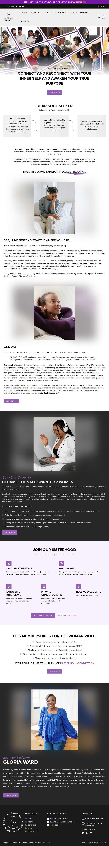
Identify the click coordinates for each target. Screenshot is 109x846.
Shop (48, 13)
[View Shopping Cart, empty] (103, 17)
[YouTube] (23, 6)
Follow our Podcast (94, 819)
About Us (84, 13)
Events (23, 13)
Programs (36, 13)
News (73, 13)
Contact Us (24, 21)
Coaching (61, 13)
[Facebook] (17, 6)
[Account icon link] (101, 6)
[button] (9, 6)
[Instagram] (20, 6)
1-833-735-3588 (80, 2)
